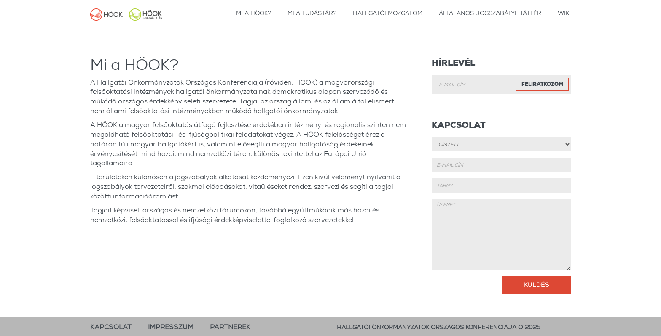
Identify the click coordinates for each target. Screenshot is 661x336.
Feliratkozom (542, 84)
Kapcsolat (111, 327)
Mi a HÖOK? (253, 13)
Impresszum (170, 327)
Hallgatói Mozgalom (387, 13)
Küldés (536, 284)
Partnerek (230, 327)
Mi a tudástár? (312, 13)
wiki (564, 13)
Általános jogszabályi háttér (490, 13)
